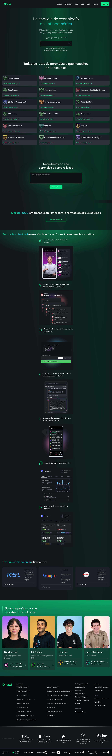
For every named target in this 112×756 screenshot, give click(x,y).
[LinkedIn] (55, 752)
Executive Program (81, 697)
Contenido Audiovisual (55, 699)
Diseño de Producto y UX (26, 699)
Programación (22, 707)
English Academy (54, 687)
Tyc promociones (100, 705)
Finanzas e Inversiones (25, 715)
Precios (95, 4)
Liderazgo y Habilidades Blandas (59, 695)
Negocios (51, 707)
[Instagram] (42, 752)
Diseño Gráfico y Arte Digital (57, 703)
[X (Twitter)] (92, 752)
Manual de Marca (80, 712)
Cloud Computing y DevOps (27, 720)
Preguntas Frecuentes (102, 687)
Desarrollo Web (23, 687)
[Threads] (105, 752)
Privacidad (98, 702)
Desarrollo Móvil (23, 703)
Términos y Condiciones (102, 699)
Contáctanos (99, 690)
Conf (88, 4)
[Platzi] (7, 4)
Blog (76, 4)
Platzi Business (80, 687)
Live (82, 4)
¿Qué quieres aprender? (56, 38)
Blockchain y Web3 (24, 711)
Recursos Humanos (54, 711)
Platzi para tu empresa (60, 50)
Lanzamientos (79, 694)
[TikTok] (67, 752)
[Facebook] (79, 752)
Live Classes (79, 690)
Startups (51, 715)
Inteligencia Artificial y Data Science (60, 691)
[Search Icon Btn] (69, 43)
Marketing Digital (23, 691)
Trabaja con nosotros (82, 700)
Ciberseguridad (23, 695)
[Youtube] (28, 752)
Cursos (59, 4)
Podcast (78, 703)
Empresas (68, 4)
